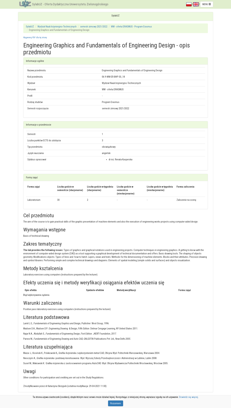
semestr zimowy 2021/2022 (93, 26)
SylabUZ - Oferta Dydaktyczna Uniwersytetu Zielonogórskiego (70, 4)
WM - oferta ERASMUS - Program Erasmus (131, 26)
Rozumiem (115, 403)
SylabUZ (30, 26)
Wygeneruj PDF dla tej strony (35, 37)
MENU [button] (206, 4)
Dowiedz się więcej (188, 397)
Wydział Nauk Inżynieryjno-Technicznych (57, 26)
